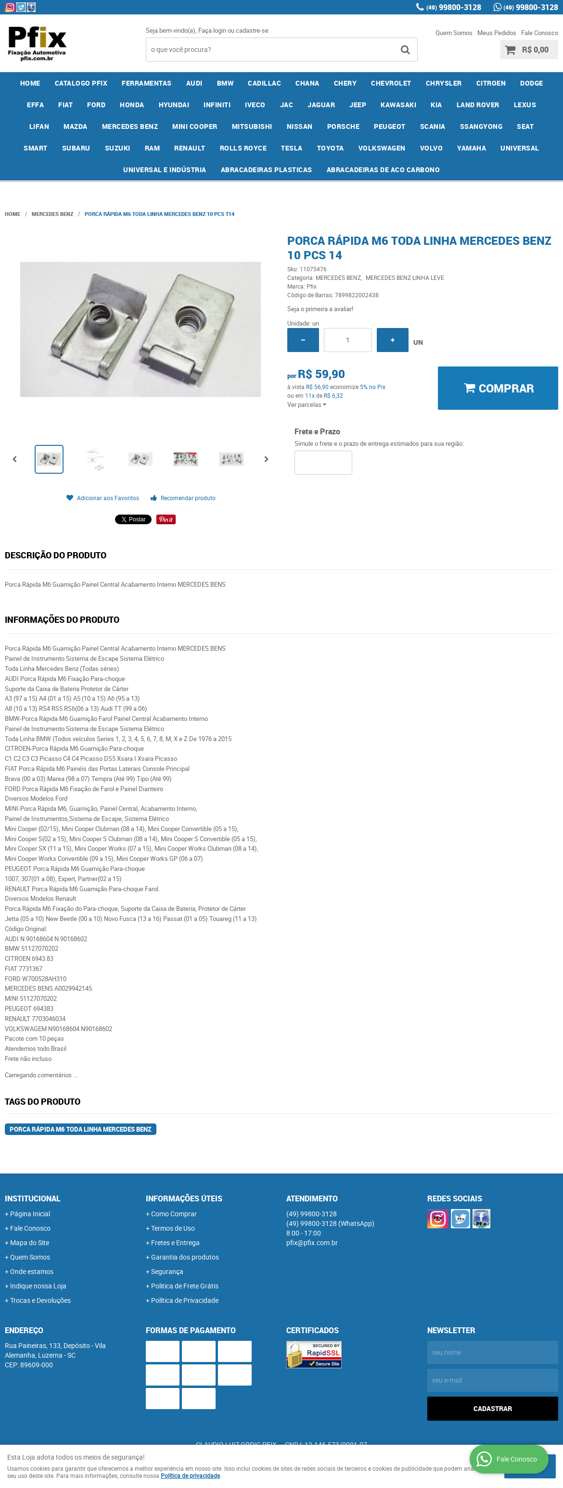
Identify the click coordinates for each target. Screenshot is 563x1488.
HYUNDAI (174, 104)
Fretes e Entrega (175, 1242)
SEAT (525, 126)
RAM (152, 147)
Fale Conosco (539, 32)
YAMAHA (471, 147)
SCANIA (433, 126)
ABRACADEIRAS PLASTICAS (266, 169)
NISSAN (300, 126)
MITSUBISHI (252, 126)
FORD (96, 104)
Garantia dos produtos (185, 1256)
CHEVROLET (391, 83)
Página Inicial (30, 1213)
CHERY (345, 83)
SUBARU (76, 147)
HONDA (132, 104)
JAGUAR (321, 104)
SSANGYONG (481, 126)
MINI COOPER (195, 126)
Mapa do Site (29, 1242)
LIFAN (39, 126)
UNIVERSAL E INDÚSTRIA (164, 169)
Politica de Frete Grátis (184, 1285)
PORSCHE (343, 126)
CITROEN (491, 83)
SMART (36, 147)
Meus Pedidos (496, 32)
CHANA (307, 83)
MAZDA (76, 126)
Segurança (167, 1271)
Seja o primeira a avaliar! (320, 308)
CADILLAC (264, 83)
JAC (287, 104)
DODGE (531, 83)
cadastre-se (252, 30)
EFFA (35, 104)
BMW (225, 83)
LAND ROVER (478, 104)
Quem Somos (454, 32)
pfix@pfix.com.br (312, 1242)
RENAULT (189, 147)
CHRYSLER (444, 83)
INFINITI (217, 104)
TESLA (292, 147)
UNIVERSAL (519, 147)
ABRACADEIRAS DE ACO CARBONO (383, 169)
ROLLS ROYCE (243, 147)
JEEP (357, 104)
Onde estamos (31, 1271)
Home (30, 83)
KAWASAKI (398, 104)
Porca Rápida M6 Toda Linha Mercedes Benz (81, 1129)
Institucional (33, 1198)
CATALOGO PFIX (81, 83)
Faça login (212, 30)
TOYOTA (330, 147)
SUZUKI (117, 147)
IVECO (255, 104)
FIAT (65, 104)
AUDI (194, 83)
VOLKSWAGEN (382, 147)
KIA (436, 104)
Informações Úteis (184, 1198)
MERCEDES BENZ (130, 126)
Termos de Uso (173, 1228)
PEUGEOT (390, 126)
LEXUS (525, 104)
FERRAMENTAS (147, 83)
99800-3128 (453, 7)
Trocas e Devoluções (40, 1300)
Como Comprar (174, 1213)
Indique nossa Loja (38, 1285)
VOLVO (431, 147)
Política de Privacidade (184, 1300)
